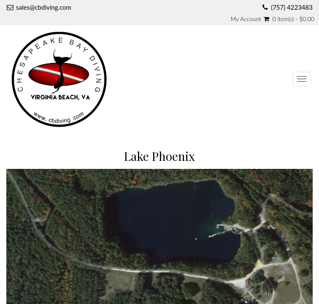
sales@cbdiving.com (43, 7)
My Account (245, 19)
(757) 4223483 (292, 7)
